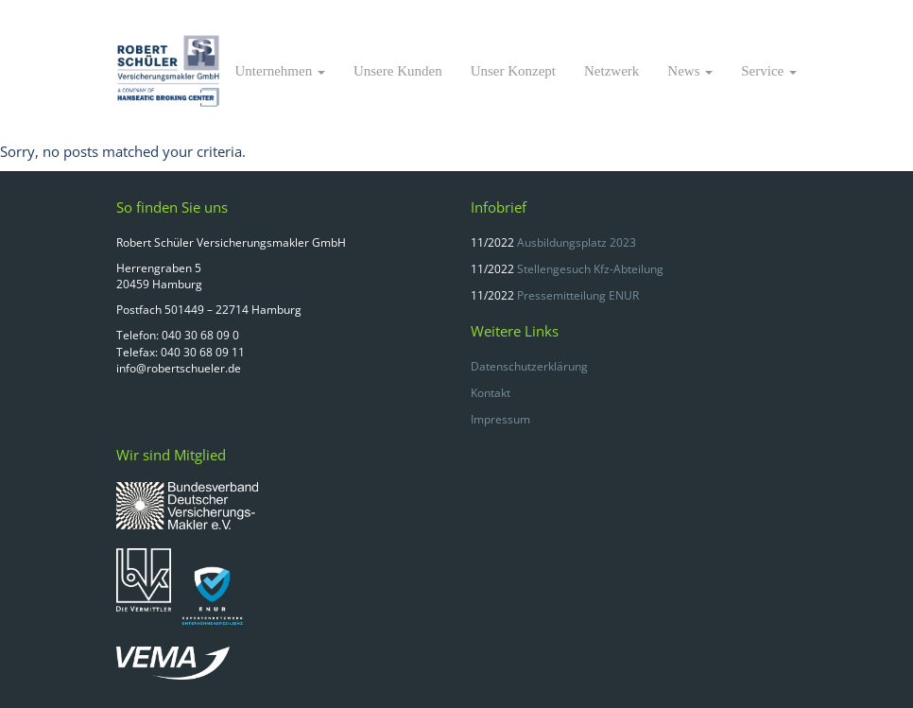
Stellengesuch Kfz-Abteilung (590, 269)
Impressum (500, 419)
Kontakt (490, 393)
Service (769, 70)
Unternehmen (280, 70)
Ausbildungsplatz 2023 (576, 242)
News (690, 70)
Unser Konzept (513, 70)
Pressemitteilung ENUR (578, 295)
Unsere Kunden (397, 70)
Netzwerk (611, 70)
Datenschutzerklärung (529, 366)
